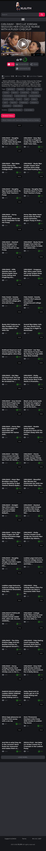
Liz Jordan (29, 110)
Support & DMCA (10, 838)
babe (34, 99)
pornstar (7, 106)
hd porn (34, 102)
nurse (6, 92)
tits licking (7, 96)
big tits (13, 102)
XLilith (20, 844)
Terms (24, 838)
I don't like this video (20, 59)
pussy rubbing (20, 96)
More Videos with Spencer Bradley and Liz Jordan (20, 120)
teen (29, 89)
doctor (15, 92)
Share (35, 64)
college (37, 89)
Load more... (23, 757)
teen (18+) (17, 106)
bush (19, 99)
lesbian (20, 89)
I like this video (17, 59)
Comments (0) (24, 68)
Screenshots (23, 64)
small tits (25, 92)
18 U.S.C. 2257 (36, 838)
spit (5, 102)
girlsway (11, 89)
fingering (24, 102)
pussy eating (8, 99)
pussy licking (34, 96)
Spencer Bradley (15, 110)
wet (26, 99)
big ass (34, 92)
